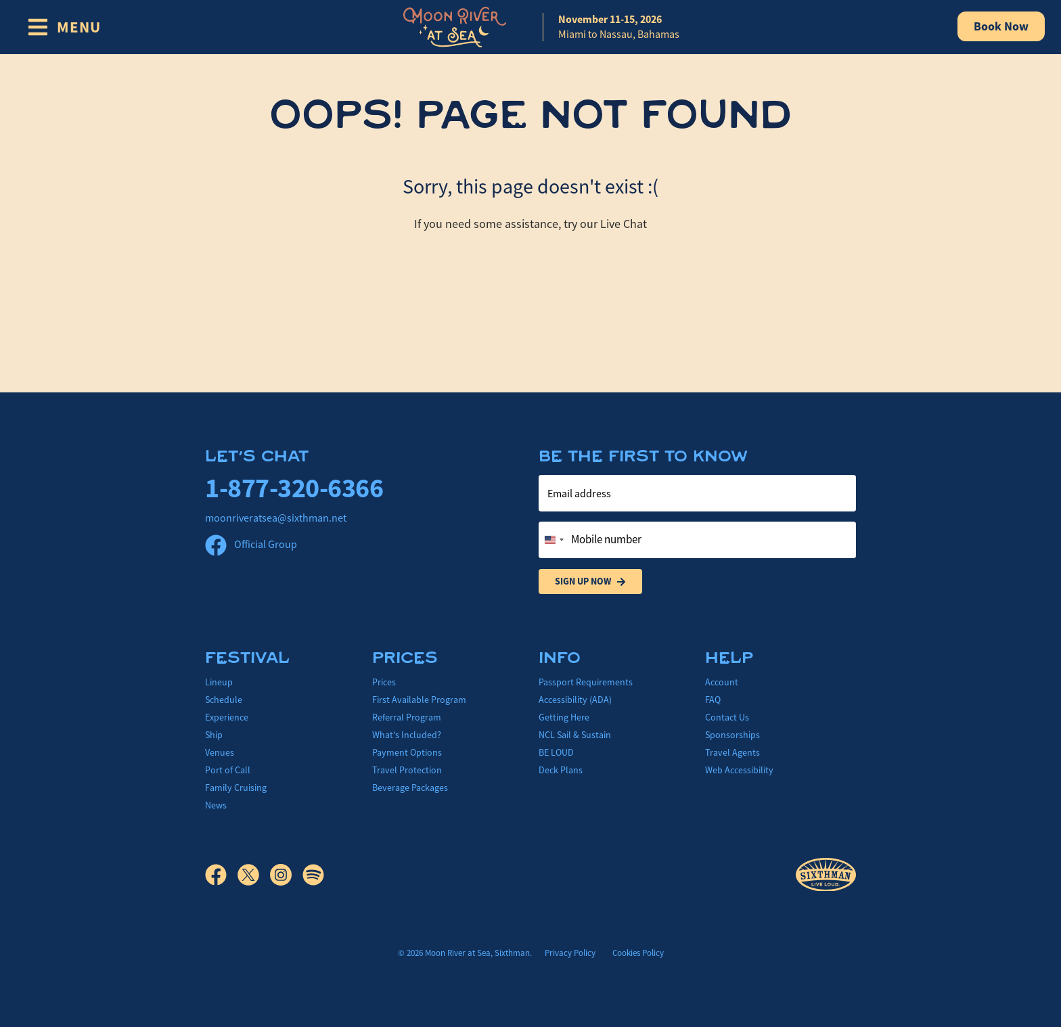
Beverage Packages (410, 787)
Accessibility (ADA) (575, 699)
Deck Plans (561, 770)
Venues (219, 752)
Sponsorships (732, 735)
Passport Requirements (586, 682)
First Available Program (419, 699)
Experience (226, 717)
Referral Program (406, 717)
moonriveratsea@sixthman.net (275, 518)
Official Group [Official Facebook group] (251, 544)
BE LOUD (556, 752)
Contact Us (727, 717)
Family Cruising (236, 787)
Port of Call (227, 770)
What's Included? (406, 735)
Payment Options (407, 752)
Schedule (223, 699)
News (216, 805)
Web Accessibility (739, 770)
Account (721, 682)
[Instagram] (286, 875)
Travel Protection (407, 770)
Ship (214, 735)
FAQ (713, 699)
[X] (254, 875)
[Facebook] (221, 875)
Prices (384, 682)
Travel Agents (732, 752)
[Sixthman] (826, 875)
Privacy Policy (570, 953)
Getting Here (564, 717)
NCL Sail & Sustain (575, 735)
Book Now (1001, 26)
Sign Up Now (590, 581)
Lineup (219, 682)
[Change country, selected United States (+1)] (553, 539)
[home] (530, 27)
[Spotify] (313, 875)
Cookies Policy (638, 953)
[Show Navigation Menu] (64, 27)
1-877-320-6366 (294, 488)
